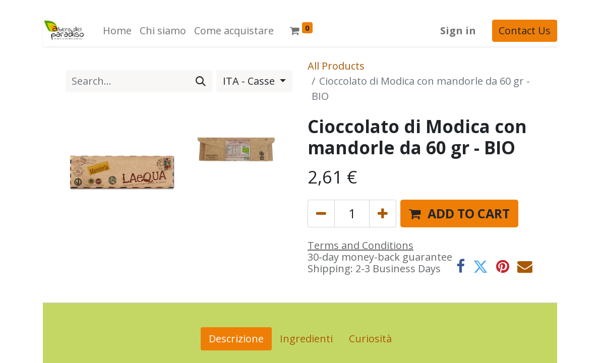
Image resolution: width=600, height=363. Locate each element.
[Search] (200, 81)
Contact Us (525, 30)
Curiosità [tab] (370, 338)
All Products (336, 66)
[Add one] (382, 213)
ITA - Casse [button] (250, 81)
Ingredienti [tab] (306, 338)
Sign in (458, 30)
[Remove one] (321, 213)
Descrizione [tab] (236, 338)
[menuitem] (117, 30)
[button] (459, 213)
